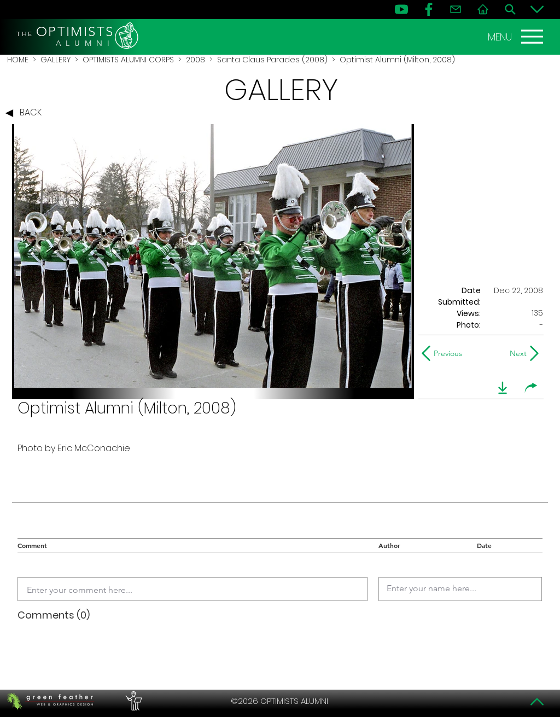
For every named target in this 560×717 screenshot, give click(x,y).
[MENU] (517, 36)
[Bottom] (537, 9)
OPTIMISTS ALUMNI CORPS (128, 59)
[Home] (483, 9)
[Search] (510, 9)
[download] (503, 388)
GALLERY (55, 59)
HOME (17, 59)
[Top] (537, 701)
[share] (531, 388)
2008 (195, 59)
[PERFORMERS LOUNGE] (132, 701)
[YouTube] (401, 9)
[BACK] (26, 113)
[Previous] (444, 353)
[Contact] (455, 9)
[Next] (516, 353)
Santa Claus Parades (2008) (272, 59)
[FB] (428, 9)
